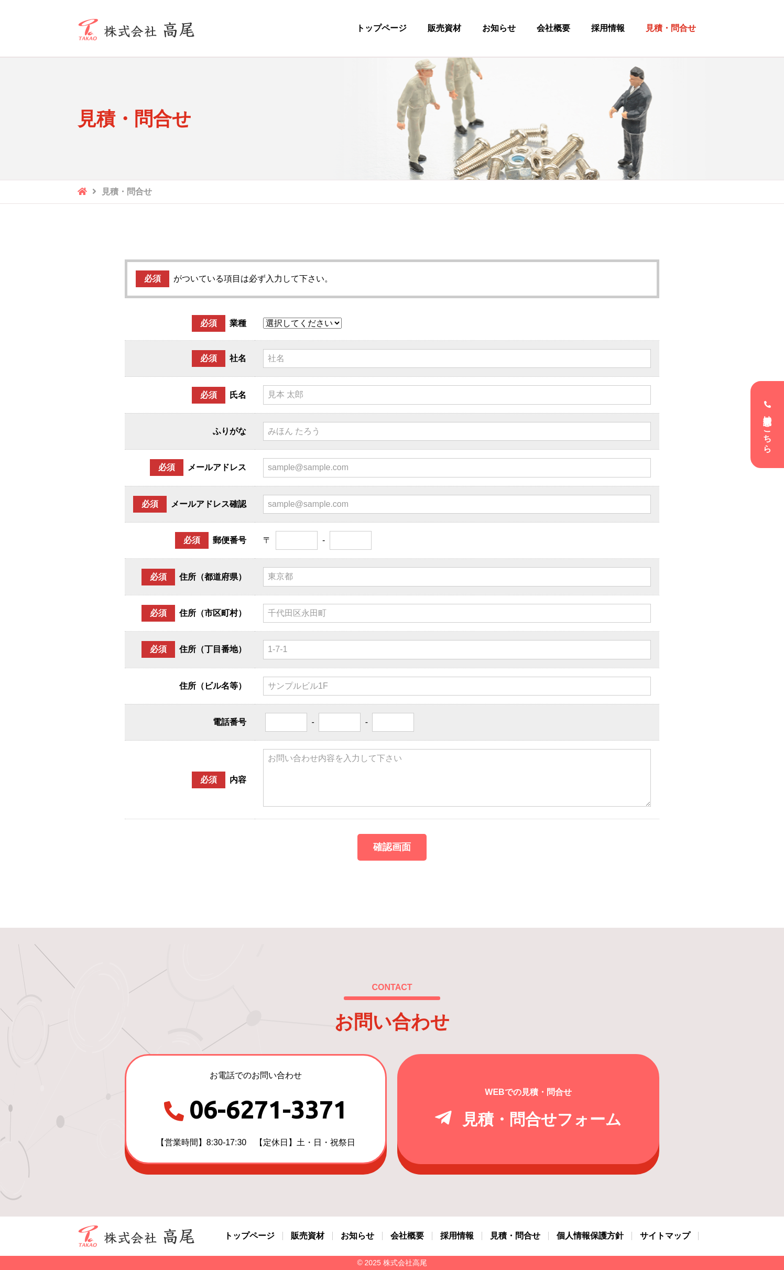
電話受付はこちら (767, 429)
